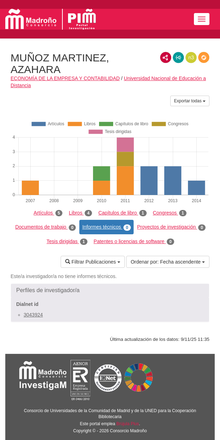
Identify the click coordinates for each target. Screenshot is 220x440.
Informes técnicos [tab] (106, 227)
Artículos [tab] (47, 213)
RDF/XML (165, 57)
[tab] (110, 290)
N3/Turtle (191, 57)
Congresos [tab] (170, 213)
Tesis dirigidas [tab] (67, 242)
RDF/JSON (203, 57)
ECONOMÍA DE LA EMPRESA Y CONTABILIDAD (65, 78)
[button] (110, 290)
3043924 (33, 315)
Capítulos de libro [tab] (122, 213)
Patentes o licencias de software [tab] (134, 242)
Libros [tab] (80, 213)
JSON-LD (178, 57)
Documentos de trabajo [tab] (45, 227)
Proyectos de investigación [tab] (171, 227)
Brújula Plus (127, 423)
